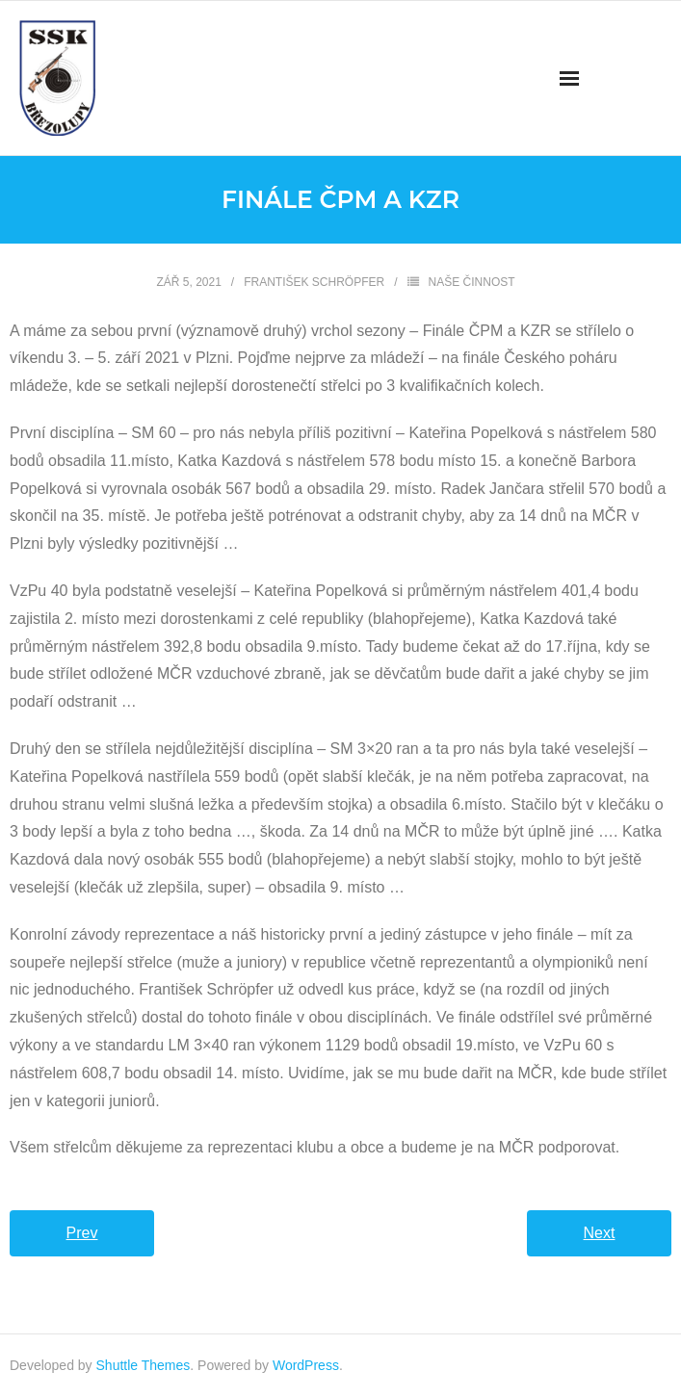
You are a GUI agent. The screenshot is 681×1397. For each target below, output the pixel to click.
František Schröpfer (314, 282)
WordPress (306, 1365)
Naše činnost (472, 282)
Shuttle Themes (143, 1365)
